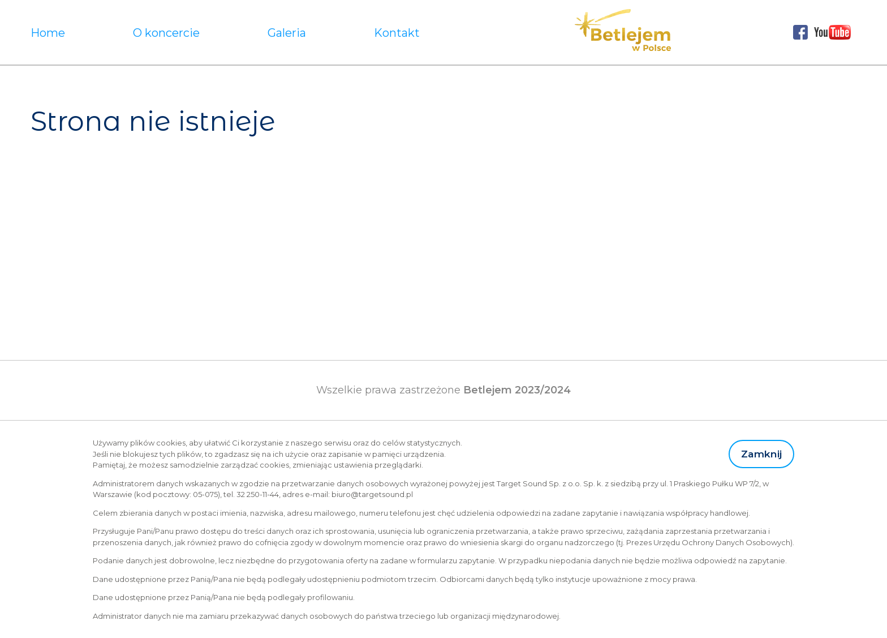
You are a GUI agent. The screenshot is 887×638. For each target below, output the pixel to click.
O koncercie (166, 33)
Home (48, 33)
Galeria (287, 33)
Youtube (832, 32)
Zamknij (761, 454)
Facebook (800, 32)
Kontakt (397, 33)
